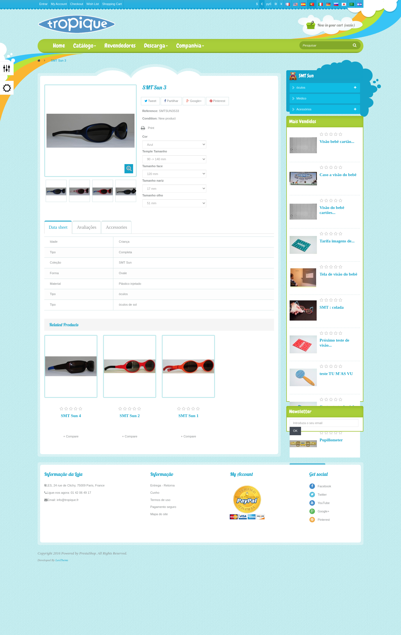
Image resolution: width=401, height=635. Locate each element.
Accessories (116, 227)
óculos (301, 89)
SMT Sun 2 (130, 415)
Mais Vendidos (302, 134)
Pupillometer (331, 453)
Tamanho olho (153, 195)
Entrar (43, 4)
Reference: (150, 111)
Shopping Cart (112, 4)
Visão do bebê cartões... (332, 223)
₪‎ (276, 4)
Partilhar (171, 101)
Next (135, 191)
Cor (145, 136)
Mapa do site (159, 591)
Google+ (194, 101)
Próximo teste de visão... (334, 356)
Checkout (76, 4)
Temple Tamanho (155, 151)
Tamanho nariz (153, 180)
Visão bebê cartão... (337, 155)
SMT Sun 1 (189, 415)
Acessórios (304, 110)
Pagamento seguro (163, 585)
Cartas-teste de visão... (340, 420)
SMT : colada (332, 321)
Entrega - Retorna (162, 563)
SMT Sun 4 (71, 415)
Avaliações (86, 227)
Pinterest (217, 101)
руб (268, 4)
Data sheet (58, 227)
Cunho (154, 570)
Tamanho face (152, 166)
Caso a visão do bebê (338, 188)
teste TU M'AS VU (336, 387)
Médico (301, 99)
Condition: (150, 118)
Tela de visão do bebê (338, 288)
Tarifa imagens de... (337, 254)
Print (151, 128)
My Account (59, 4)
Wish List (92, 4)
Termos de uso (160, 577)
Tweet (150, 101)
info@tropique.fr (68, 577)
